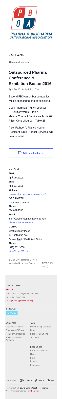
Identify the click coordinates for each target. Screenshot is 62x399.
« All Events (16, 55)
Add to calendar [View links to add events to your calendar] (31, 153)
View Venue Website (19, 251)
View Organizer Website (21, 222)
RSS (52, 380)
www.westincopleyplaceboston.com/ (27, 194)
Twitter (41, 380)
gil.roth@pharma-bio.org (22, 300)
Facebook (27, 380)
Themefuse (35, 391)
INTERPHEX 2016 (47, 265)
